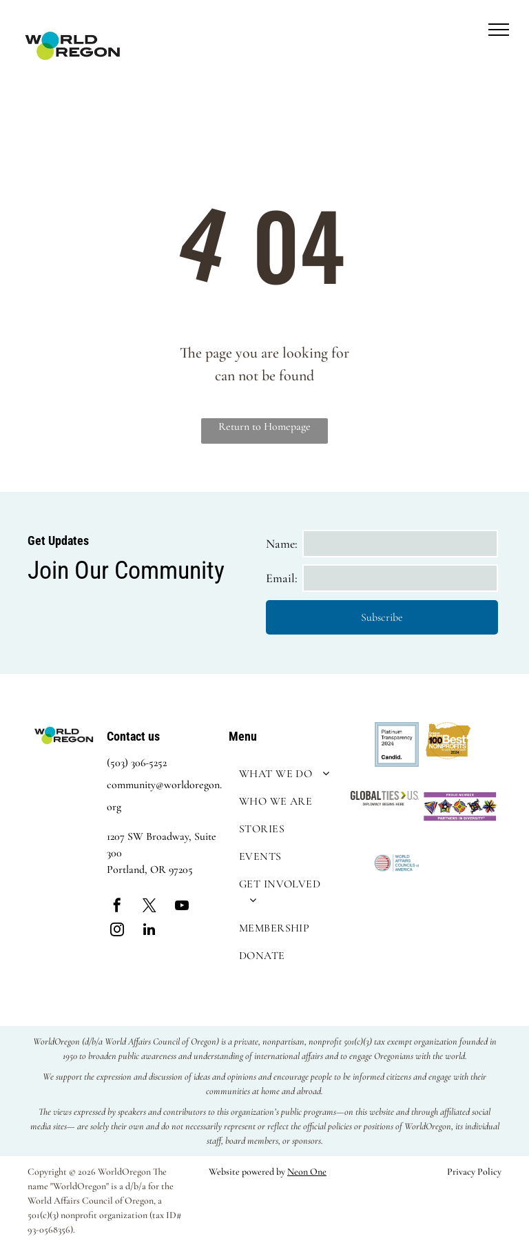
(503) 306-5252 (137, 763)
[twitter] (149, 907)
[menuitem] (286, 774)
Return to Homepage (264, 426)
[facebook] (117, 907)
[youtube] (182, 907)
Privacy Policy (474, 1171)
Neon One (306, 1171)
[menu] (499, 30)
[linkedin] (149, 931)
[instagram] (117, 931)
